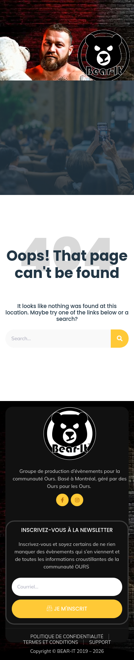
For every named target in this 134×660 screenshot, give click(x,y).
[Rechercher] (120, 338)
